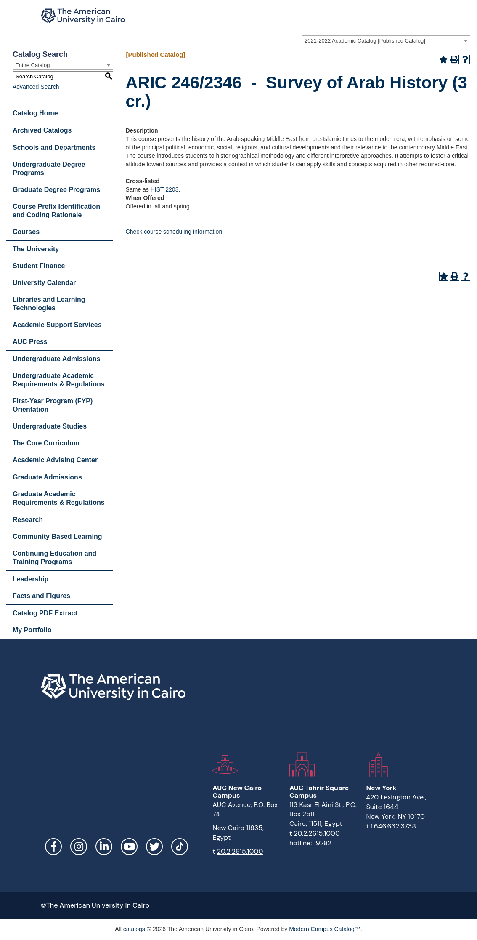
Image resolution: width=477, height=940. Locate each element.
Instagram (78, 846)
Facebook (53, 846)
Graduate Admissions (47, 477)
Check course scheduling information (174, 231)
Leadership (30, 579)
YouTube (129, 846)
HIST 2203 (165, 189)
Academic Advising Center (55, 459)
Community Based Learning (57, 536)
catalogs (134, 929)
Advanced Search (36, 86)
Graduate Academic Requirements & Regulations (59, 498)
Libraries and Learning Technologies (49, 304)
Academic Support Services (57, 324)
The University (36, 249)
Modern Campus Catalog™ (324, 929)
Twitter (154, 846)
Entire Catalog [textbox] (32, 65)
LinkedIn (103, 846)
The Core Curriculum (46, 443)
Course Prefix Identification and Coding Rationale (56, 210)
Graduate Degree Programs (56, 189)
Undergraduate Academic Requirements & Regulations (59, 380)
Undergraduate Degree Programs (49, 168)
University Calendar (44, 282)
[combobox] (386, 40)
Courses (26, 231)
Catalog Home (35, 113)
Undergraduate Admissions (56, 358)
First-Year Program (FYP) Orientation (53, 405)
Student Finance (39, 265)
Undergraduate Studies (50, 426)
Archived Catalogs (42, 130)
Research (28, 519)
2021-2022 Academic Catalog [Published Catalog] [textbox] (365, 40)
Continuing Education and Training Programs (54, 557)
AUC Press (30, 341)
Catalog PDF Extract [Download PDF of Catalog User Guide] (45, 613)
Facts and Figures (41, 595)
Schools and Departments (54, 147)
